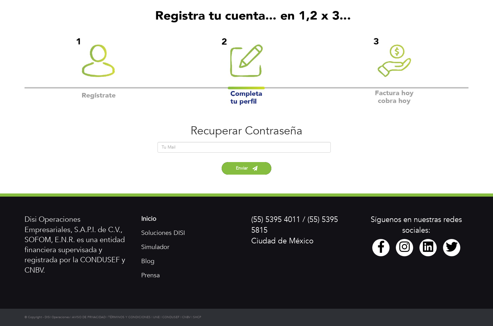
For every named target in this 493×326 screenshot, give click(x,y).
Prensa (150, 275)
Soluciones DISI (163, 233)
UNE (156, 317)
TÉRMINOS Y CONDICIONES (129, 317)
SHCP (197, 317)
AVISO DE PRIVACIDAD (89, 317)
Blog (147, 261)
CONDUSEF (171, 317)
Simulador (155, 247)
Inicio (148, 219)
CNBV (186, 317)
